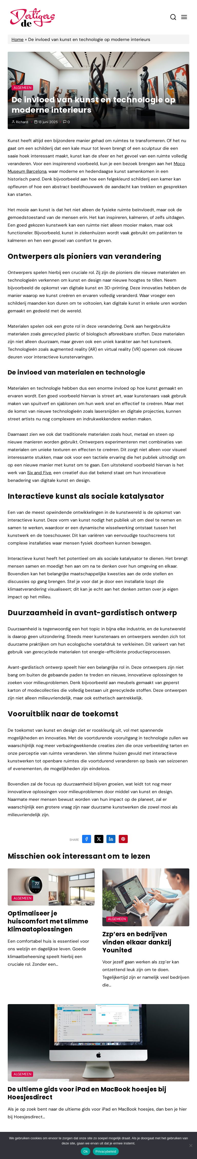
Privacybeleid (105, 1151)
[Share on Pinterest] (123, 839)
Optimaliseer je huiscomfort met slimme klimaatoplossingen (48, 921)
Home (18, 39)
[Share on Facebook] (86, 839)
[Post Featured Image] (51, 886)
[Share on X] (98, 839)
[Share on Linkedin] (110, 839)
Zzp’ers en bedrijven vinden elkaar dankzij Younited (137, 942)
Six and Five (39, 472)
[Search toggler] (173, 17)
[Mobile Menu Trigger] (184, 17)
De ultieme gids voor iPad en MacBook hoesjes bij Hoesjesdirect (88, 1093)
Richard (22, 122)
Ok (85, 1151)
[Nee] (190, 1145)
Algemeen (22, 88)
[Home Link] (32, 17)
